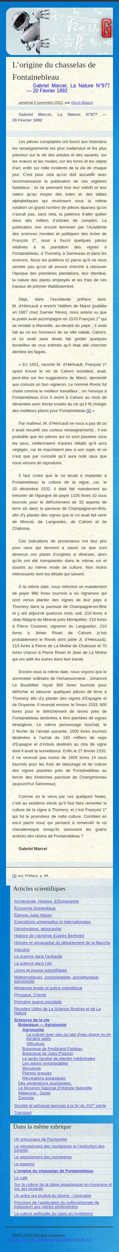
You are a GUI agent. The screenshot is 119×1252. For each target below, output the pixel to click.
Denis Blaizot (82, 102)
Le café (21, 1177)
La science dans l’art (33, 963)
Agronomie (33, 1029)
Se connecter (43, 1239)
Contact (66, 1239)
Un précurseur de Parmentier (40, 1139)
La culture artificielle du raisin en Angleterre (53, 1213)
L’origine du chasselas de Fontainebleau (53, 1170)
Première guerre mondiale (38, 1001)
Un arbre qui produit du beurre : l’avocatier (52, 1195)
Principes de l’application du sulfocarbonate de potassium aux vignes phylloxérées (56, 1204)
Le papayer (24, 1163)
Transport (22, 1112)
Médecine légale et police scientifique (48, 988)
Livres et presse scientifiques (40, 970)
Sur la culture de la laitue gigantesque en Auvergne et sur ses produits (63, 1186)
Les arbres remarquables (45, 1063)
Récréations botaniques (44, 1078)
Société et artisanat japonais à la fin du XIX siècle (60, 1105)
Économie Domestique (35, 908)
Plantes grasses (37, 1073)
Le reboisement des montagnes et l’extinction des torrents (59, 1148)
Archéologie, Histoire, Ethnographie (46, 901)
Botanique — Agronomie (42, 1024)
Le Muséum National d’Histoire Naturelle (55, 1088)
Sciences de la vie (31, 1019)
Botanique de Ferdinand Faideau (52, 1048)
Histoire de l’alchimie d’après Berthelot (49, 935)
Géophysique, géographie (37, 928)
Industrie (22, 949)
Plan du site (17, 1239)
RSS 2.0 (83, 1239)
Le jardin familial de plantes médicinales (58, 1058)
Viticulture (35, 1043)
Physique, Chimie (30, 994)
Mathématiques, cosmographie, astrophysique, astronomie (57, 979)
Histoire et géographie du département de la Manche (62, 942)
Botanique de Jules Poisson (47, 1053)
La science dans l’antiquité (38, 956)
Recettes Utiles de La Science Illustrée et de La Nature (57, 1010)
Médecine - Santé (34, 1093)
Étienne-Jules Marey (33, 915)
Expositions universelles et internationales (52, 921)
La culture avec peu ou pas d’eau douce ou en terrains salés (68, 1036)
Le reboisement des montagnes (43, 1157)
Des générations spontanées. (45, 1083)
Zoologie (26, 1097)
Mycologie (31, 1068)
